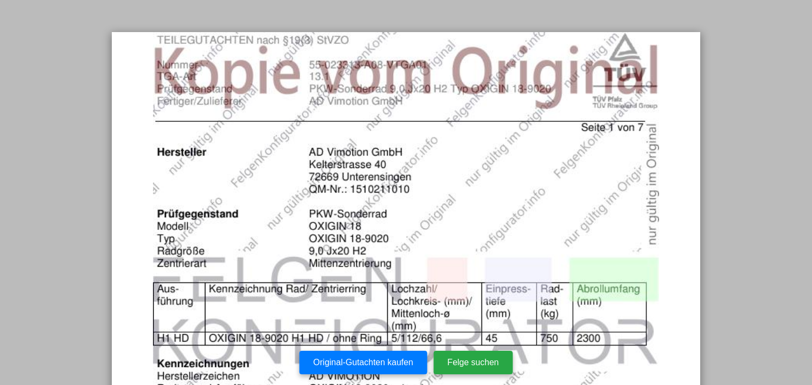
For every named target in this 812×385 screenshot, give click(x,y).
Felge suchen (473, 362)
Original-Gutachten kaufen (363, 362)
